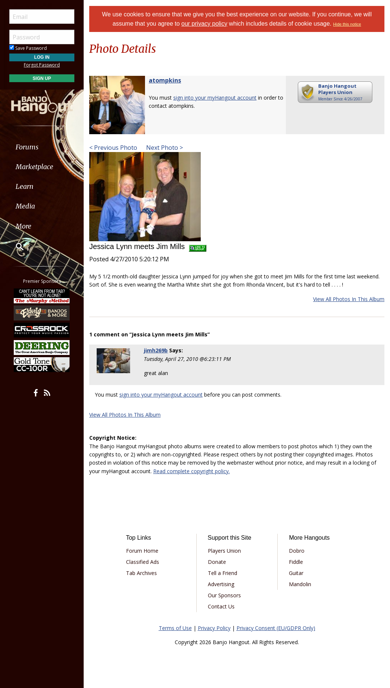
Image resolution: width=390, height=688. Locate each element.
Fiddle (296, 561)
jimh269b (156, 350)
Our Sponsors (224, 595)
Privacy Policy (214, 628)
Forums (27, 147)
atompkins (165, 80)
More (23, 226)
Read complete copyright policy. (191, 471)
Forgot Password (42, 65)
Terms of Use (175, 628)
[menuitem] (42, 147)
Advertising (221, 584)
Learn (24, 186)
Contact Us (221, 606)
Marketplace (34, 166)
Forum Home (142, 550)
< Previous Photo (113, 147)
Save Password (28, 48)
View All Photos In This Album (348, 299)
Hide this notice (347, 24)
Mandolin (300, 584)
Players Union (224, 550)
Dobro (296, 550)
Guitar (296, 572)
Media (25, 206)
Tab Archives (141, 572)
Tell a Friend (222, 572)
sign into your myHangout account (215, 97)
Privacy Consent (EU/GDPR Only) (275, 628)
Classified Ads (142, 561)
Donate (217, 561)
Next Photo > (164, 147)
